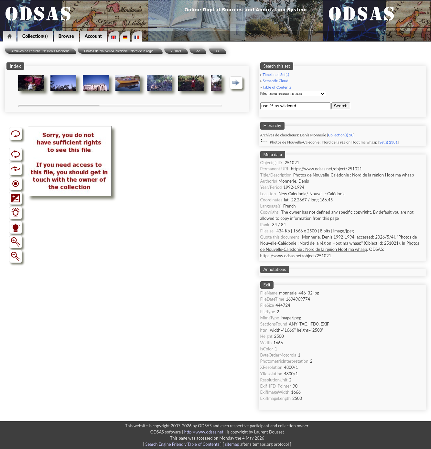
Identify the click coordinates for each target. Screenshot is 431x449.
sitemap (232, 444)
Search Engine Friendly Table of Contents (182, 444)
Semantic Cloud (275, 81)
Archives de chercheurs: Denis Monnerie (40, 51)
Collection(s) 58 (340, 135)
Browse (66, 36)
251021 (176, 51)
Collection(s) (35, 36)
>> (218, 51)
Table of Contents (277, 87)
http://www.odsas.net (203, 431)
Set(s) (284, 74)
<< (198, 51)
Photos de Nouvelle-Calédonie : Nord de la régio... (120, 51)
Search (341, 105)
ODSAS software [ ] (188, 431)
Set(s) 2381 (388, 142)
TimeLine (270, 74)
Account (93, 36)
